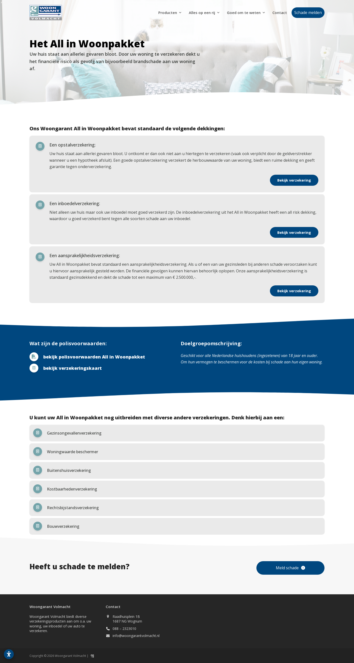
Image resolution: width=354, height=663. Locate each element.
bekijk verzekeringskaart (72, 368)
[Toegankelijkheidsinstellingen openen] (9, 654)
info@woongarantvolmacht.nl (136, 635)
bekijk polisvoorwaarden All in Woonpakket (94, 357)
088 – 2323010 (124, 628)
